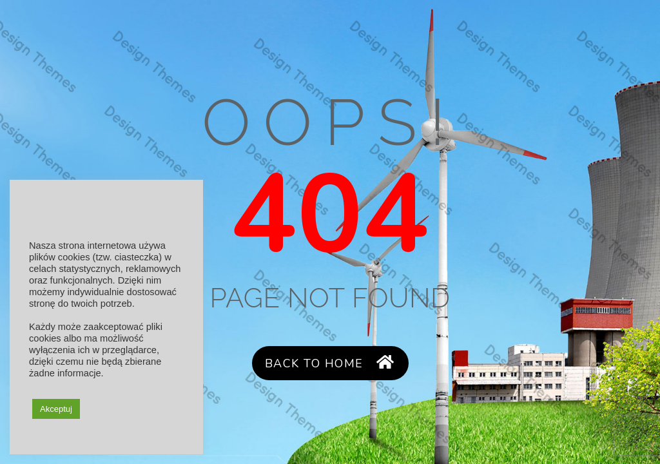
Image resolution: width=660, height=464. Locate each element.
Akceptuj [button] (56, 409)
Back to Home (330, 363)
